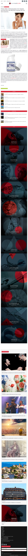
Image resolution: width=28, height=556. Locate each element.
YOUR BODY (2, 88)
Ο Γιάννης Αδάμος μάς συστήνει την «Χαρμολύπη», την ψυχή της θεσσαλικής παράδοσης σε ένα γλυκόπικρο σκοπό (15, 118)
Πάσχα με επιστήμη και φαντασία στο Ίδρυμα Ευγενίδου (12, 107)
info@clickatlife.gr (5, 539)
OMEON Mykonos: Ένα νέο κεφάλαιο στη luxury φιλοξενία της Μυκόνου (14, 97)
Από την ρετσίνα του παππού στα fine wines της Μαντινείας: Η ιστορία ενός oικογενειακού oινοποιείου (15, 121)
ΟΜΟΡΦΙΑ (6, 88)
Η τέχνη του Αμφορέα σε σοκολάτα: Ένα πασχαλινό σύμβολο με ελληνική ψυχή (15, 114)
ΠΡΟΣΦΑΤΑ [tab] (14, 91)
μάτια (25, 43)
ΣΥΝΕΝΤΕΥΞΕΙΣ (14, 111)
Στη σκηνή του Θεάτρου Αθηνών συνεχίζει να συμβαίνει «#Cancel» (13, 94)
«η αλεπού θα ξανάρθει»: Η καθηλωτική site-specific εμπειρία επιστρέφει (14, 104)
